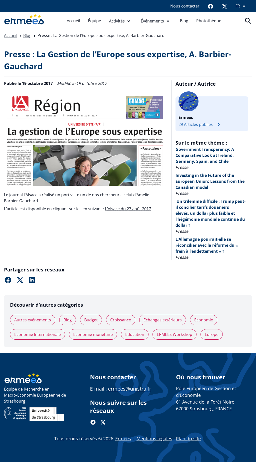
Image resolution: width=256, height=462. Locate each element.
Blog (184, 20)
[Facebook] (211, 6)
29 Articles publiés (200, 124)
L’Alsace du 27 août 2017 (128, 209)
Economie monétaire (93, 334)
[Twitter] (225, 6)
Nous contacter (185, 6)
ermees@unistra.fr (129, 388)
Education (134, 334)
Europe (211, 334)
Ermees (123, 439)
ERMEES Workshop (174, 334)
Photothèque (208, 20)
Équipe (94, 20)
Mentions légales (154, 439)
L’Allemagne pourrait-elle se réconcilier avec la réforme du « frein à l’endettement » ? (207, 245)
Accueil (73, 20)
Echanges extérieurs (163, 320)
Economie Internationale (37, 334)
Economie (203, 320)
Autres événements (32, 320)
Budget (91, 320)
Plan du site (188, 439)
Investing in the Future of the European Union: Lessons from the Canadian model (210, 181)
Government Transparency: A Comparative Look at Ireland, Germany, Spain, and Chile (205, 155)
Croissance (120, 320)
